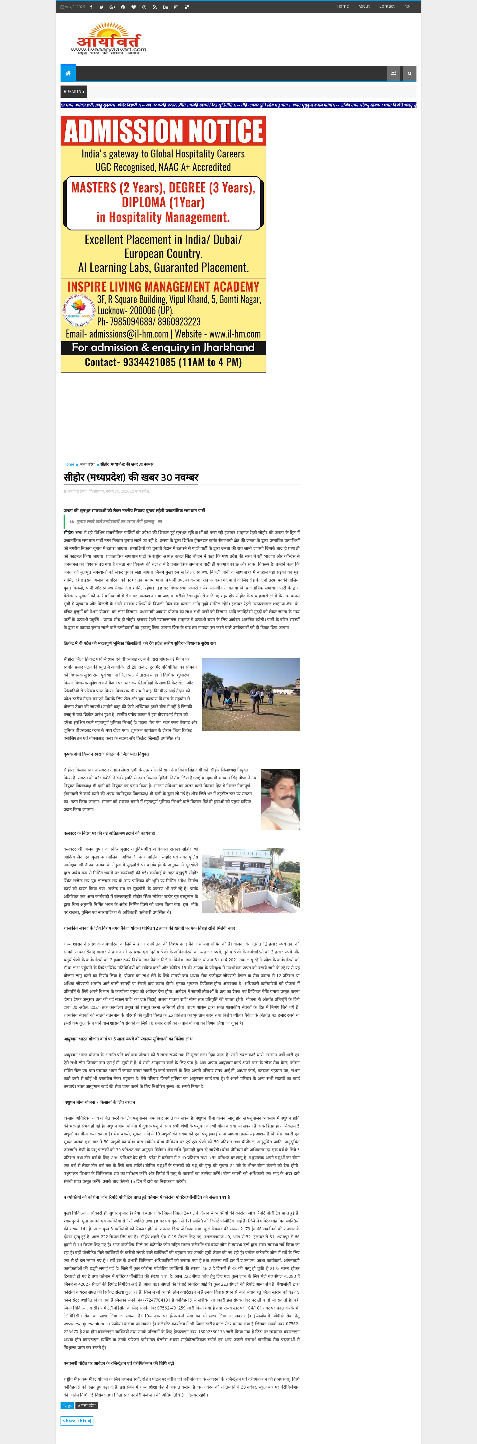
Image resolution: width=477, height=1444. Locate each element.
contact (387, 6)
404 (408, 6)
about (364, 6)
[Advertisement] (305, 36)
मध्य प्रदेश (87, 464)
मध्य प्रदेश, (142, 491)
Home (343, 6)
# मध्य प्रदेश (87, 1405)
